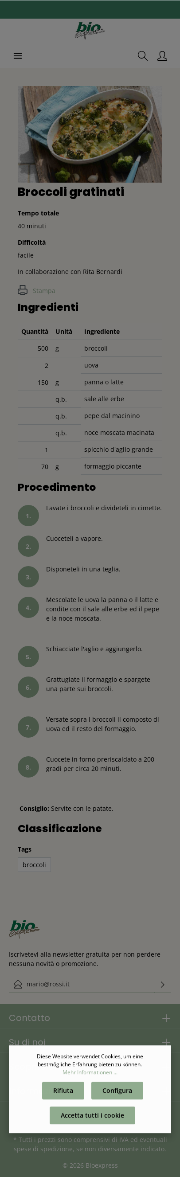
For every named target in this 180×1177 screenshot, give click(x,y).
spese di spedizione (43, 1149)
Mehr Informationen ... (90, 1074)
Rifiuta (63, 1092)
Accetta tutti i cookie (92, 1117)
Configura (117, 1092)
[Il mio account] (162, 56)
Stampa (36, 290)
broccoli (34, 864)
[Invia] (162, 984)
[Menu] (18, 56)
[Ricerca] (143, 56)
